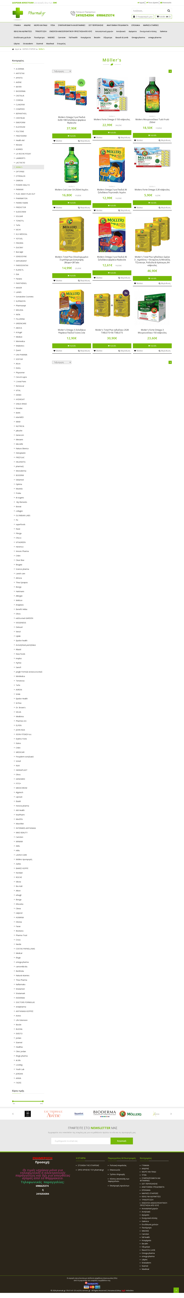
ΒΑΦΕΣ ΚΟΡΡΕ (20, 868)
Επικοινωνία (165, 3)
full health (73, 37)
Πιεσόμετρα (39, 37)
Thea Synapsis (20, 582)
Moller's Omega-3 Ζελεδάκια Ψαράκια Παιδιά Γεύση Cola (71, 331)
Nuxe (16, 529)
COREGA (18, 100)
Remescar (18, 386)
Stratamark (19, 993)
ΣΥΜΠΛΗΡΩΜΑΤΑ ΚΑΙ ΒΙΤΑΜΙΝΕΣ (71, 25)
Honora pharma (21, 806)
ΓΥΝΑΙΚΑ (17, 25)
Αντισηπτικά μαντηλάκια (24, 645)
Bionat (17, 506)
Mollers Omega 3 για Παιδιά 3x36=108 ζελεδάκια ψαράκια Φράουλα (72, 120)
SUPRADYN (19, 301)
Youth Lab (18, 1069)
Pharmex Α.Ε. (20, 721)
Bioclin (17, 1024)
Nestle (17, 944)
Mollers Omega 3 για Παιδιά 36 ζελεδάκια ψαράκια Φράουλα (112, 258)
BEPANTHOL (20, 113)
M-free (17, 703)
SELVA (17, 712)
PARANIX (18, 189)
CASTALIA (18, 95)
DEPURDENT (20, 261)
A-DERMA (18, 69)
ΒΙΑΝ (16, 413)
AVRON (17, 689)
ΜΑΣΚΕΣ (51, 37)
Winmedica (19, 341)
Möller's (41, 49)
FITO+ (17, 783)
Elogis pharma (20, 1056)
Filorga (17, 533)
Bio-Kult (17, 886)
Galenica (163, 31)
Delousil (17, 627)
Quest (17, 350)
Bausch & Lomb (122, 37)
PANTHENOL (20, 283)
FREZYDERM (19, 136)
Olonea (17, 922)
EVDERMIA (19, 998)
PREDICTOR (19, 207)
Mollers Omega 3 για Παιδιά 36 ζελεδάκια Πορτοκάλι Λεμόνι (112, 191)
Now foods (19, 654)
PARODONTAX (20, 265)
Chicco (17, 538)
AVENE (17, 82)
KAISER (17, 287)
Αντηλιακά (120, 31)
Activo (17, 1015)
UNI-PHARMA (20, 354)
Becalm (97, 37)
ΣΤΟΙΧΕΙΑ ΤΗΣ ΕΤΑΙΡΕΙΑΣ (87, 1165)
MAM (16, 421)
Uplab (17, 636)
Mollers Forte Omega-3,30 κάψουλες (152, 189)
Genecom (18, 435)
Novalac (18, 408)
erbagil (17, 895)
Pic (15, 520)
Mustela (17, 488)
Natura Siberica (20, 448)
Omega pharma (138, 37)
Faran (17, 926)
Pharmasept (19, 305)
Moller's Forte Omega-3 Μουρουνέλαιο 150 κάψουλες (152, 331)
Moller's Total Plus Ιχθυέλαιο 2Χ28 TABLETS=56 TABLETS (112, 331)
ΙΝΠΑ (16, 314)
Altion (17, 890)
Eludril (17, 801)
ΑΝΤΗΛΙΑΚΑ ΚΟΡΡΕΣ (23, 1011)
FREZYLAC (19, 457)
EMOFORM (19, 122)
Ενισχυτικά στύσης (148, 31)
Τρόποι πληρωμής (116, 1174)
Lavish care (19, 573)
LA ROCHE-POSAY (22, 153)
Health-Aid (18, 140)
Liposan (17, 797)
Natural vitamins (21, 975)
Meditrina (18, 716)
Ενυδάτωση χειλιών (22, 37)
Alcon (16, 363)
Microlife (18, 444)
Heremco (18, 547)
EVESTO (17, 1033)
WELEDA (18, 310)
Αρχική (140, 3)
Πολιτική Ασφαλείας (117, 1165)
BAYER (17, 86)
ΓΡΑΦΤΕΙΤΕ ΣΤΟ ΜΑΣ (92, 1128)
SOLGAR (18, 216)
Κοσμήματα (86, 37)
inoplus (17, 658)
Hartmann (18, 591)
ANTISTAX (18, 73)
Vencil (17, 631)
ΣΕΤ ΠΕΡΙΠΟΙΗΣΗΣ (96, 25)
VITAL (17, 390)
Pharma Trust (20, 935)
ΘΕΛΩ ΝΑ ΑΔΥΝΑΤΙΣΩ (23, 31)
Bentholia (18, 971)
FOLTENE (18, 131)
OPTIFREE (18, 171)
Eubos (17, 743)
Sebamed (18, 480)
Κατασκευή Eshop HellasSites (121, 1290)
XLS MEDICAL (20, 234)
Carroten (62, 37)
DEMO (17, 395)
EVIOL (17, 368)
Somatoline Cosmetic (23, 296)
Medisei (17, 337)
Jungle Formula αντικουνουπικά (27, 672)
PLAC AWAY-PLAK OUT (24, 194)
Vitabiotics (18, 346)
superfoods (19, 524)
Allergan (17, 596)
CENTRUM (19, 118)
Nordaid (17, 873)
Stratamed (19, 989)
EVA (16, 274)
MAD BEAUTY (20, 832)
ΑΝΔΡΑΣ (27, 25)
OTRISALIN (19, 176)
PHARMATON (20, 198)
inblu (16, 850)
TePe (16, 225)
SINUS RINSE (20, 404)
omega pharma (154, 37)
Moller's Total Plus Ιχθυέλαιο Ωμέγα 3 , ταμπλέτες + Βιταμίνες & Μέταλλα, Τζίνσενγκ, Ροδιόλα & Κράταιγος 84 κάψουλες (152, 261)
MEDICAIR (18, 752)
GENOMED (19, 779)
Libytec (17, 43)
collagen (18, 511)
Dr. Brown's (19, 707)
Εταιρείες (61, 43)
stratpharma (19, 1007)
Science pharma (21, 569)
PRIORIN (18, 243)
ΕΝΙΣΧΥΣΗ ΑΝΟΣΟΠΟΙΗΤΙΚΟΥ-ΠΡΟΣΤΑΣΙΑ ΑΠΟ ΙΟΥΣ (71, 31)
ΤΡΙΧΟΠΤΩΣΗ (40, 31)
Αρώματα (133, 31)
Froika (17, 493)
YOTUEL (18, 238)
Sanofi (17, 667)
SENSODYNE (20, 256)
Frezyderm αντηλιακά (23, 756)
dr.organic (18, 497)
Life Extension (20, 1020)
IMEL (16, 846)
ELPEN (17, 725)
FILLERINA (19, 319)
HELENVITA (19, 462)
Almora (17, 578)
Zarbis (17, 864)
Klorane (17, 145)
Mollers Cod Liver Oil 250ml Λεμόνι (71, 189)
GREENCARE (19, 323)
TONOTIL (18, 220)
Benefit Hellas (20, 609)
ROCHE (17, 877)
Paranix (17, 279)
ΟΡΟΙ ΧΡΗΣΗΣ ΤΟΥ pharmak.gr (90, 1170)
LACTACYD (19, 162)
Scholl (17, 761)
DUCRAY (18, 247)
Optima (17, 484)
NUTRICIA (18, 426)
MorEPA (18, 819)
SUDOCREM (19, 212)
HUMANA (18, 917)
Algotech (18, 792)
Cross (17, 940)
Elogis (17, 957)
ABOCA (17, 328)
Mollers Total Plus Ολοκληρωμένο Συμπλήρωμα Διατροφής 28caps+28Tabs (71, 259)
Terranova (18, 680)
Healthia (18, 1047)
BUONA (17, 1029)
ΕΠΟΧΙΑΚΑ (135, 25)
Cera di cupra (20, 377)
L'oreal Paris (19, 381)
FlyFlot (17, 663)
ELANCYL (18, 270)
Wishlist (58, 141)
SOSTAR (18, 359)
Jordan (17, 1038)
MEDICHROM (20, 788)
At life (17, 1060)
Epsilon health (20, 640)
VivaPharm (19, 814)
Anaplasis (18, 605)
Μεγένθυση (84, 141)
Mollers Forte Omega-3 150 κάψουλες (112, 119)
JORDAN (18, 1074)
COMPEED (19, 109)
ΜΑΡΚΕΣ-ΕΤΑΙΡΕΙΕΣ (151, 25)
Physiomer (19, 372)
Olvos (17, 614)
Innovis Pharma (21, 551)
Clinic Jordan (19, 1051)
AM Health (19, 810)
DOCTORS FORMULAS (24, 1002)
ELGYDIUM (19, 127)
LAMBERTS (19, 158)
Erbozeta (18, 904)
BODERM (18, 475)
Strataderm (28, 43)
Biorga (17, 587)
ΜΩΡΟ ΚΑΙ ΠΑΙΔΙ (40, 25)
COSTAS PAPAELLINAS (24, 948)
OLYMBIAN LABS (21, 515)
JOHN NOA (19, 730)
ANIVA (17, 1078)
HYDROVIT (19, 399)
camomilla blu (20, 966)
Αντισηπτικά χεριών (104, 31)
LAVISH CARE (20, 855)
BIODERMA (19, 91)
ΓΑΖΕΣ (17, 1082)
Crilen (16, 555)
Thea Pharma (20, 980)
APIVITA (17, 78)
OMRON (18, 180)
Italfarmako (19, 984)
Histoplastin (19, 453)
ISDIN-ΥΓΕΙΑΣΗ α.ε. (22, 734)
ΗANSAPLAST (20, 770)
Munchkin (18, 823)
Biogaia (17, 564)
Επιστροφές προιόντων (118, 1185)
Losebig (17, 1065)
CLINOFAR (19, 104)
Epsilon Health (20, 698)
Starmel (39, 43)
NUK (16, 765)
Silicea (17, 881)
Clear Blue (18, 560)
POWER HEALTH (21, 185)
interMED (18, 417)
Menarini (18, 439)
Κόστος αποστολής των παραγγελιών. (118, 1180)
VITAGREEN (19, 542)
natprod (17, 913)
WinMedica (19, 676)
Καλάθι (72, 136)
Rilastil (17, 649)
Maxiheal (50, 43)
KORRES (18, 149)
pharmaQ (18, 466)
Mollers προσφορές (22, 859)
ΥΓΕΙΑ (52, 25)
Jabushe (17, 430)
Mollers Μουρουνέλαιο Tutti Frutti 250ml (152, 121)
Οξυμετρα (107, 37)
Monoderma (19, 471)
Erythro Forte (20, 739)
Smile (16, 694)
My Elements (20, 502)
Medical (17, 953)
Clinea (17, 908)
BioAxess (18, 931)
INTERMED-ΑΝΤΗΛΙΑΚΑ (24, 828)
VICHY (17, 229)
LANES (17, 292)
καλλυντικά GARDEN (23, 618)
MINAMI (18, 841)
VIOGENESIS (19, 622)
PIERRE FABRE (20, 203)
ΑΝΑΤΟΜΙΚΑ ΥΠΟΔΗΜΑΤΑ (117, 25)
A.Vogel (17, 332)
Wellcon (17, 600)
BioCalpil (18, 252)
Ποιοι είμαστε (152, 3)
